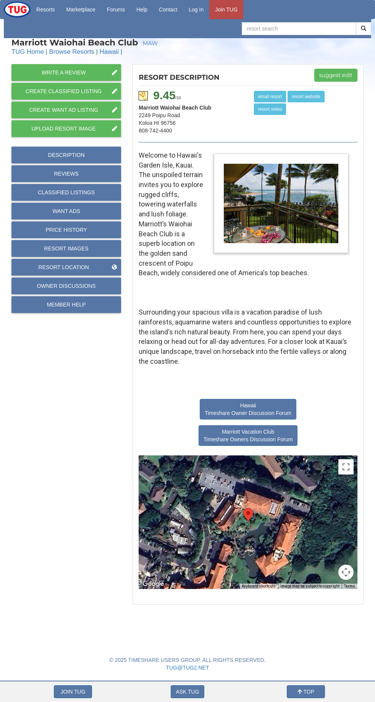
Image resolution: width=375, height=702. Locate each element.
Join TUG (226, 9)
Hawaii (109, 51)
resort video (270, 109)
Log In (196, 9)
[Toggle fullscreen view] (346, 466)
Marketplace (80, 9)
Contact (168, 9)
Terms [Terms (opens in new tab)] (349, 586)
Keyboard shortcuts (259, 586)
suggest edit (335, 75)
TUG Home (27, 51)
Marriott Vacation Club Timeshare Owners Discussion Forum (248, 435)
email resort (270, 96)
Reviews (66, 174)
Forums (116, 9)
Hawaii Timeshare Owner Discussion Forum (248, 409)
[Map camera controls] (346, 572)
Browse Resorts (71, 51)
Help (141, 9)
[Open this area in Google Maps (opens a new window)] (153, 584)
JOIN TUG (72, 692)
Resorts (45, 9)
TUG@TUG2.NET (187, 668)
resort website (306, 96)
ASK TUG (187, 692)
